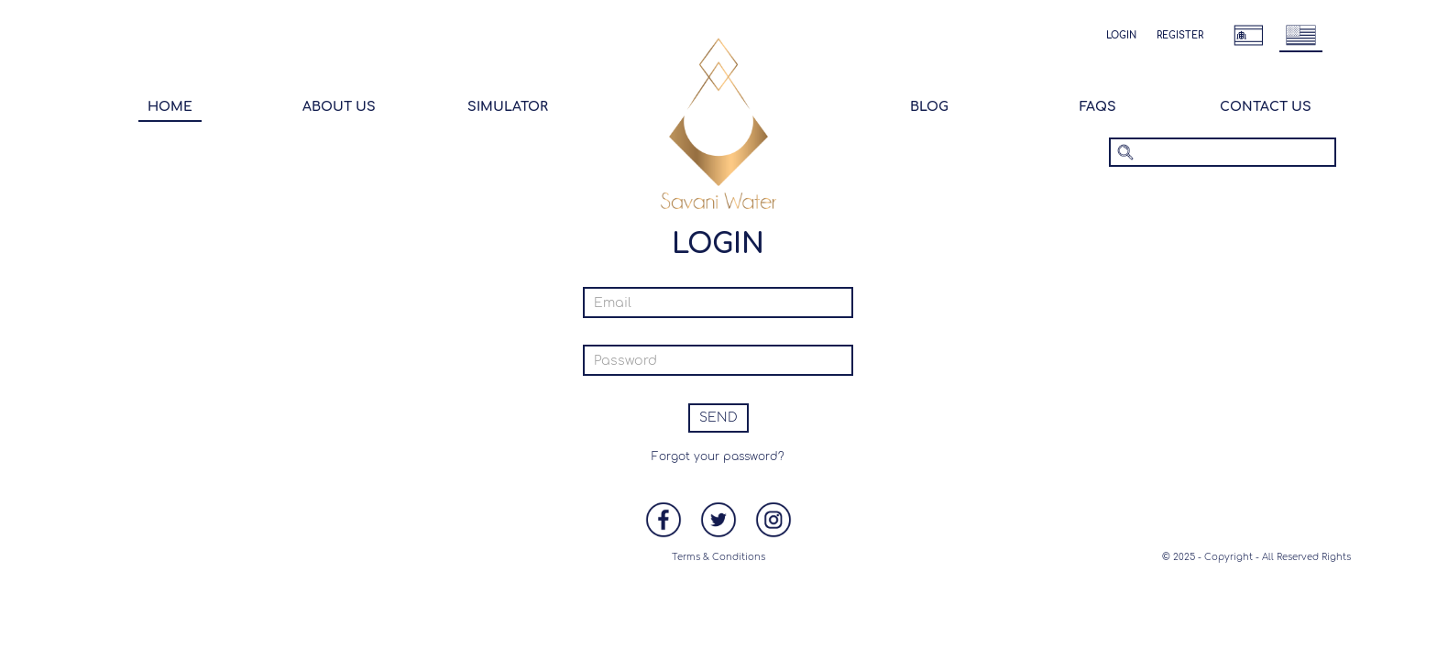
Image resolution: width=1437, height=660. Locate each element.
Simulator (507, 107)
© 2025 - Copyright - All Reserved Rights (1256, 557)
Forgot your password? (718, 456)
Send (718, 417)
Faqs (1098, 107)
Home (170, 107)
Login (1121, 35)
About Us (339, 107)
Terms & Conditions (718, 557)
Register (1180, 35)
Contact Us (1265, 107)
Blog (929, 107)
